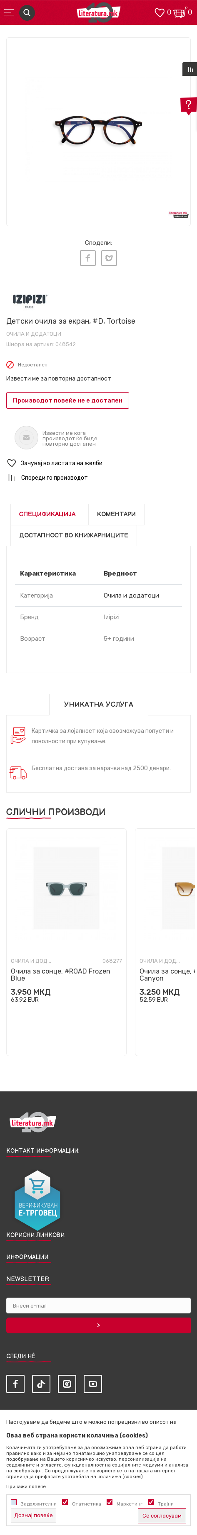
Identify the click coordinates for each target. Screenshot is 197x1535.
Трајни (166, 1503)
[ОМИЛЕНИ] (159, 12)
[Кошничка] (180, 12)
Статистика (86, 1503)
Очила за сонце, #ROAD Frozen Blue (60, 975)
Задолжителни (39, 1503)
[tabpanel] (98, 129)
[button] (98, 463)
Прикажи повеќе (26, 1486)
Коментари (116, 514)
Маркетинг (129, 1503)
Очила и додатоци (33, 334)
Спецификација (47, 514)
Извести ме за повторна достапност (58, 378)
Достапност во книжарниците (73, 535)
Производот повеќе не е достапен (67, 400)
